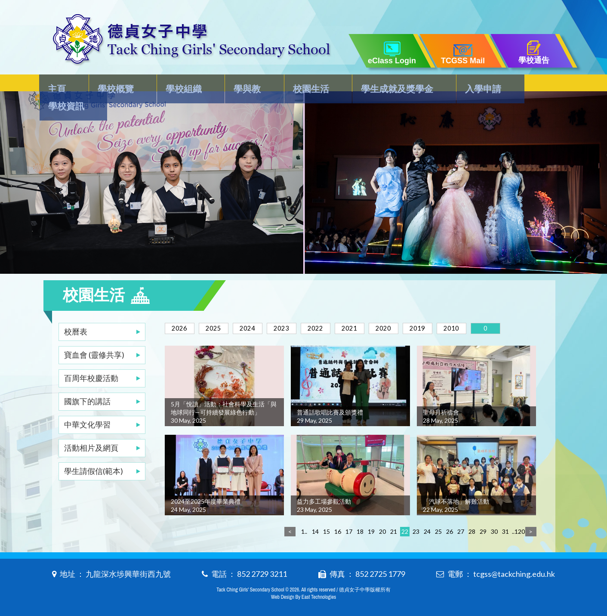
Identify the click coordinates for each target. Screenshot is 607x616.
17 (348, 529)
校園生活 (299, 84)
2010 (488, 311)
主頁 (61, 84)
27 (460, 529)
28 (471, 529)
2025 (220, 311)
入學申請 (465, 84)
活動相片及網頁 (91, 430)
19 (371, 529)
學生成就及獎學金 (382, 84)
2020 (411, 311)
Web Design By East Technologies (303, 595)
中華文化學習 (87, 407)
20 (382, 529)
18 (360, 529)
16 (337, 529)
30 (494, 529)
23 (416, 529)
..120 (516, 529)
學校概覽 (116, 84)
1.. (304, 529)
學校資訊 (529, 84)
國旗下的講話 (87, 384)
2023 (296, 311)
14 (315, 529)
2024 (258, 311)
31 (505, 529)
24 (427, 529)
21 (393, 529)
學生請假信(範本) (93, 453)
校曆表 (75, 314)
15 (326, 529)
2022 (334, 311)
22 (404, 529)
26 (449, 529)
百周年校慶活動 (91, 360)
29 (483, 529)
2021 (373, 311)
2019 (449, 311)
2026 (181, 311)
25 (438, 529)
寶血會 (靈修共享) (94, 337)
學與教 (239, 84)
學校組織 (180, 84)
